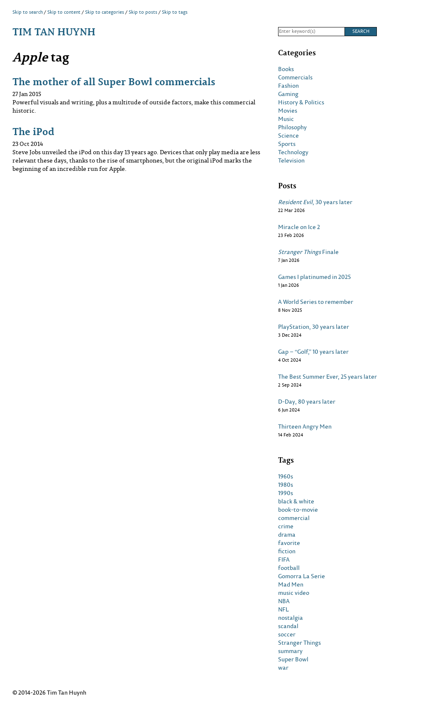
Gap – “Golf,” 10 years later (313, 352)
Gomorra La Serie (301, 576)
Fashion (288, 85)
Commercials (295, 77)
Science (288, 135)
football (289, 568)
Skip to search (27, 12)
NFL (283, 609)
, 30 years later (315, 202)
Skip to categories (104, 12)
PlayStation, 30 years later (313, 327)
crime (285, 526)
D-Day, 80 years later (306, 401)
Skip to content (64, 12)
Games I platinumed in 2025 (314, 277)
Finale (308, 252)
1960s (285, 476)
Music (286, 119)
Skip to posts (143, 12)
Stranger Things (299, 642)
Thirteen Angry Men (305, 426)
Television (291, 160)
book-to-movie (298, 509)
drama (287, 534)
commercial (294, 518)
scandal (288, 626)
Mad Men (290, 584)
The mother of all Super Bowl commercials (113, 81)
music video (293, 593)
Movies (287, 110)
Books (286, 69)
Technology (293, 152)
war (283, 667)
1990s (285, 493)
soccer (287, 634)
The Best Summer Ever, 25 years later (327, 376)
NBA (284, 601)
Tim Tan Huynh (53, 31)
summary (290, 651)
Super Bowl (293, 659)
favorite (289, 543)
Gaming (288, 94)
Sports (287, 144)
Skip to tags (175, 12)
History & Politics (301, 102)
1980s (285, 485)
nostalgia (290, 618)
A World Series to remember (315, 302)
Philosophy (292, 127)
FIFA (284, 559)
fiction (287, 551)
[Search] (311, 31)
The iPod (33, 131)
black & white (296, 501)
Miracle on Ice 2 (299, 227)
